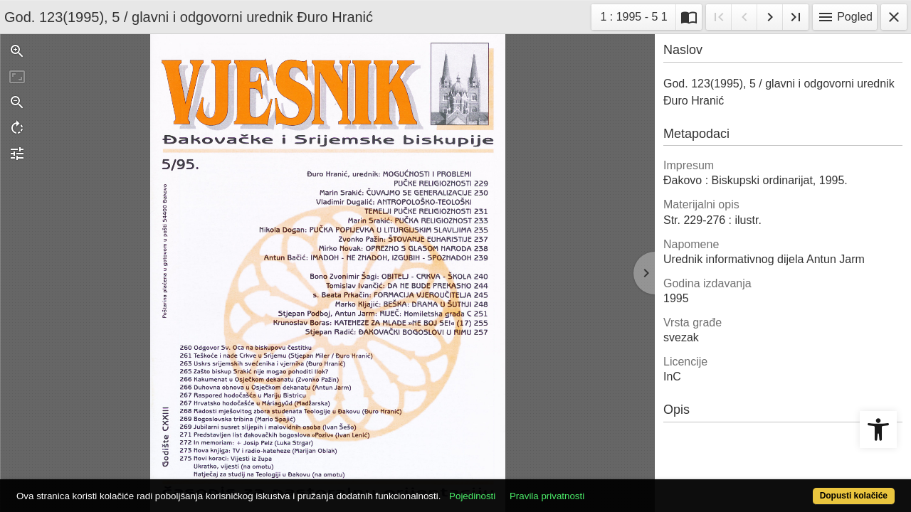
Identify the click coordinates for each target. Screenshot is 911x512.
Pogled (845, 17)
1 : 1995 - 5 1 (637, 15)
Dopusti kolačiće (804, 488)
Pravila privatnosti (592, 488)
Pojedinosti (518, 488)
